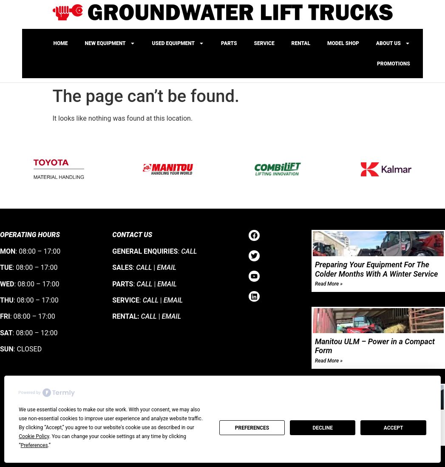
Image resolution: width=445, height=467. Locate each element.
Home (61, 43)
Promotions (393, 64)
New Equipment (110, 43)
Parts (229, 43)
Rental (301, 43)
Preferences (252, 428)
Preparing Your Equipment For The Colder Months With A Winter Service (376, 269)
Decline (322, 428)
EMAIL (166, 267)
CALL (189, 251)
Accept (393, 428)
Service (264, 43)
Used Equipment (178, 43)
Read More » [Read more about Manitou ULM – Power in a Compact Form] (329, 361)
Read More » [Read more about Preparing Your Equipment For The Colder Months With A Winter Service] (329, 284)
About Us (393, 43)
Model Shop (343, 43)
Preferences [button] (34, 445)
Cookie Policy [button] (34, 436)
